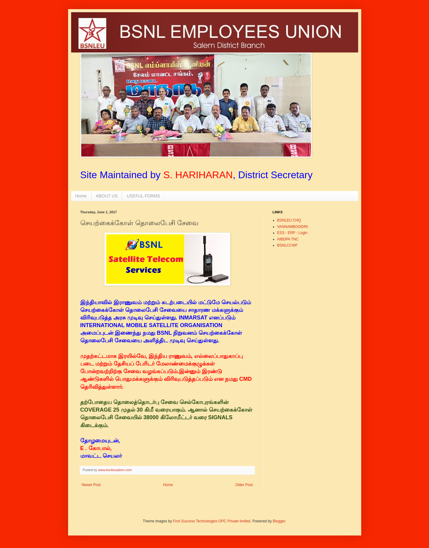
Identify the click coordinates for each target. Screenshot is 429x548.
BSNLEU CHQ (289, 220)
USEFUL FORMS (143, 195)
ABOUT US (107, 195)
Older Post (244, 485)
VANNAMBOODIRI (292, 227)
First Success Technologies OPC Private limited (211, 521)
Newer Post (91, 485)
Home (81, 195)
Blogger (279, 521)
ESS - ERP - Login (292, 233)
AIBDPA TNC (288, 239)
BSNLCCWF (287, 245)
